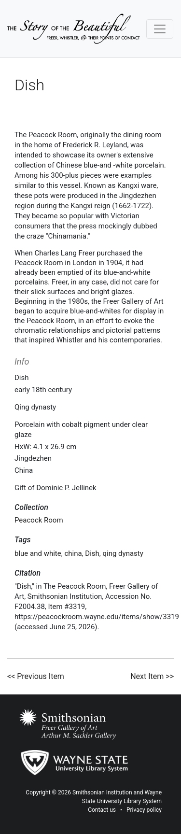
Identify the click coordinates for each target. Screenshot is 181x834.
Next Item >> (152, 676)
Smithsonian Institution (102, 792)
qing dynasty (122, 553)
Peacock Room (38, 520)
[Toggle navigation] (159, 29)
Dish (92, 553)
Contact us (102, 809)
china (73, 553)
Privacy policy (144, 809)
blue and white (37, 553)
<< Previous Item (35, 676)
